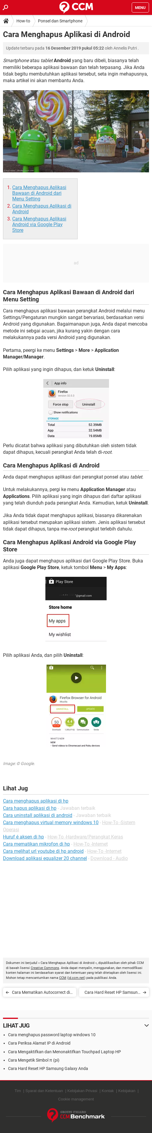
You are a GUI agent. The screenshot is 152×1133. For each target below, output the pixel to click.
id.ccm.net (76, 978)
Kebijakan (126, 1090)
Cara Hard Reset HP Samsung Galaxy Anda (112, 993)
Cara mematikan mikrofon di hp (36, 844)
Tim (18, 1090)
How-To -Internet (90, 844)
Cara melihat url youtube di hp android (43, 851)
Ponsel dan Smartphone (60, 21)
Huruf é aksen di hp (23, 837)
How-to (23, 21)
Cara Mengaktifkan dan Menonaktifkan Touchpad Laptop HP (64, 1051)
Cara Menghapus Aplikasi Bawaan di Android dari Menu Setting (39, 193)
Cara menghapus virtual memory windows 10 (51, 822)
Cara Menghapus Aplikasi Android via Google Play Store (39, 224)
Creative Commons (45, 968)
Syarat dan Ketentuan (44, 1090)
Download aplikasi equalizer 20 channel (45, 858)
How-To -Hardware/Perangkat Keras (85, 837)
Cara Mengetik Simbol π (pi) (33, 1060)
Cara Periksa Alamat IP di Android (39, 1043)
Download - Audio (109, 858)
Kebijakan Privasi (82, 1090)
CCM (62, 978)
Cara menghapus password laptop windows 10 (52, 1034)
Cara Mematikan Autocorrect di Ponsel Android (41, 993)
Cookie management (76, 1099)
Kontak (108, 1090)
